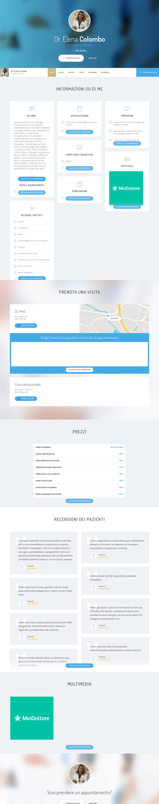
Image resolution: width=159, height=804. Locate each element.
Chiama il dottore (26, 325)
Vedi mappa (114, 318)
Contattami (93, 58)
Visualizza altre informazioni (32, 179)
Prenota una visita (148, 72)
